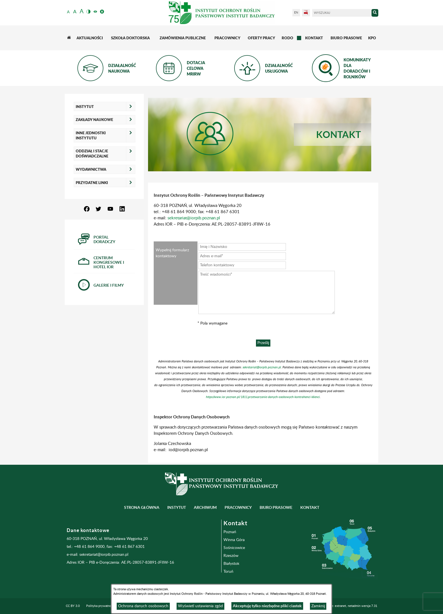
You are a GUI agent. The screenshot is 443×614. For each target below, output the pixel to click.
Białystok (231, 564)
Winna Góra (234, 540)
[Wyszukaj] (342, 12)
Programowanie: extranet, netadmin (344, 606)
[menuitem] (69, 38)
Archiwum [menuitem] (205, 507)
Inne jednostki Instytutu (91, 135)
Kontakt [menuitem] (309, 507)
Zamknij (318, 606)
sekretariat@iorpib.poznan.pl (194, 218)
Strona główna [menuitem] (141, 507)
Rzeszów (230, 556)
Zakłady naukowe (94, 119)
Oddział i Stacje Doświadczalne (92, 153)
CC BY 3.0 (73, 606)
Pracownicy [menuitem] (238, 507)
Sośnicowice (234, 548)
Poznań (229, 532)
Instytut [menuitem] (176, 507)
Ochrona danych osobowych (143, 606)
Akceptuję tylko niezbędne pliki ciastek (267, 606)
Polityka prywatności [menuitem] (100, 606)
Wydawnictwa (91, 169)
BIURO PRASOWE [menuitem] (276, 507)
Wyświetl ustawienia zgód (200, 606)
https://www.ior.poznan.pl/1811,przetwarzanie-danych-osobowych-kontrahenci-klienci (263, 397)
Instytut (85, 106)
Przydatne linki (92, 182)
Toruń (228, 572)
